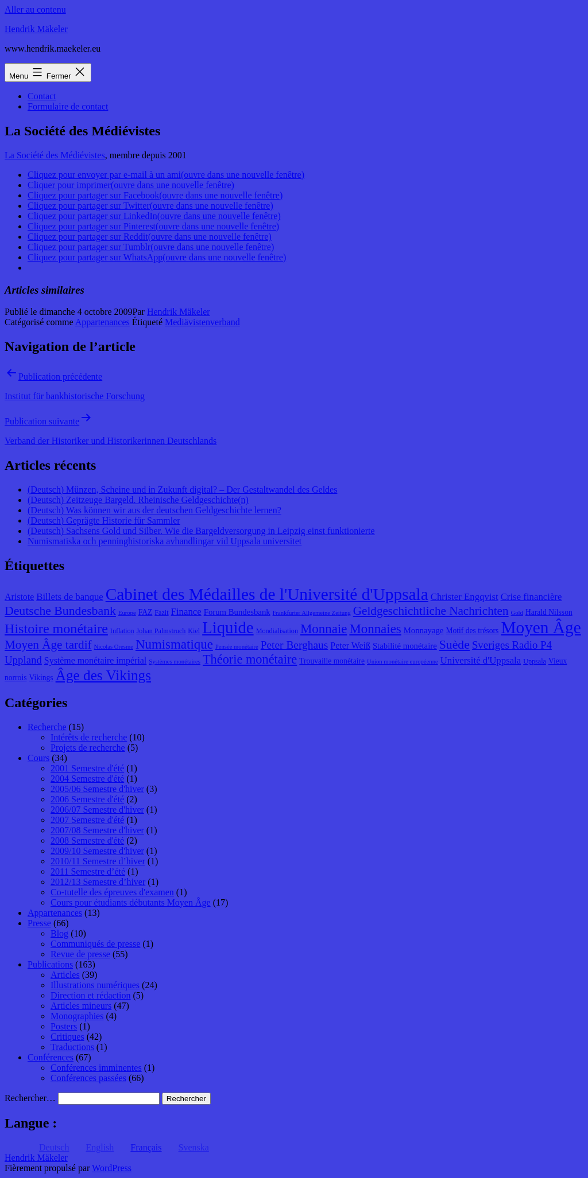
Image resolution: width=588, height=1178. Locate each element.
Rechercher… (30, 1098)
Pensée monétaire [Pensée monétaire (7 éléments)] (236, 646)
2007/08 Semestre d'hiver (97, 830)
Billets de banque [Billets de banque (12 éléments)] (69, 596)
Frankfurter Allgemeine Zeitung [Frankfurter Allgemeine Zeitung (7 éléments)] (312, 613)
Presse (39, 923)
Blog (59, 933)
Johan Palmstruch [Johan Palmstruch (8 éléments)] (161, 631)
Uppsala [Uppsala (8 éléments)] (534, 661)
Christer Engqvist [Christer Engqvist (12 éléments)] (464, 596)
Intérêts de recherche (89, 737)
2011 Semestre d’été (88, 871)
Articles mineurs (81, 1006)
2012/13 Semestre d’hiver (98, 882)
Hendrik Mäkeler (36, 29)
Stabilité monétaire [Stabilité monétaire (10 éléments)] (405, 645)
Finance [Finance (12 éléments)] (186, 611)
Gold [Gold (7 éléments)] (517, 613)
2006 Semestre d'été (87, 799)
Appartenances (102, 322)
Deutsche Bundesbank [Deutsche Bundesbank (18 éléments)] (60, 611)
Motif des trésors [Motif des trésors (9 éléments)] (472, 630)
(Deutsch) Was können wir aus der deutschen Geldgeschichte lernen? (154, 510)
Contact (42, 96)
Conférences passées (88, 1078)
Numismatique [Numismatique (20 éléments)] (174, 644)
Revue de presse (80, 954)
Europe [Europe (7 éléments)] (127, 613)
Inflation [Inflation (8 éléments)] (122, 631)
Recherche (47, 727)
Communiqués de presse (95, 944)
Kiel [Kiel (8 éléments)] (194, 631)
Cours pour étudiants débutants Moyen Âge (131, 902)
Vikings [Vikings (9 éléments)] (41, 677)
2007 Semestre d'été (87, 820)
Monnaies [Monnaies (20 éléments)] (375, 629)
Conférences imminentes (96, 1067)
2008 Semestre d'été (87, 840)
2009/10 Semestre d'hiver (97, 851)
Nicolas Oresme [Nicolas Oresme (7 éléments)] (113, 646)
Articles (65, 975)
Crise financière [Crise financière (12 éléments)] (531, 596)
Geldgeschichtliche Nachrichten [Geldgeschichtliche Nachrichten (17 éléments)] (431, 611)
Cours (38, 758)
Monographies (77, 1016)
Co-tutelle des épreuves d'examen (112, 892)
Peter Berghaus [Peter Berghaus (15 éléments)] (294, 645)
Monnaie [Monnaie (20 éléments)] (323, 629)
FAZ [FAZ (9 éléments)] (145, 612)
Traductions (72, 1047)
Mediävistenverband (202, 322)
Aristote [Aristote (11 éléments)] (19, 597)
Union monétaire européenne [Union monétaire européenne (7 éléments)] (402, 661)
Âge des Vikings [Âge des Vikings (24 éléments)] (103, 675)
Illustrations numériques (95, 985)
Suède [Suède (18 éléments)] (454, 645)
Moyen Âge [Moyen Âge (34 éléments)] (541, 627)
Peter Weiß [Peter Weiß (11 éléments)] (350, 645)
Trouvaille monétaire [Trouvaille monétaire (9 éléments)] (332, 661)
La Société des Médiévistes (55, 155)
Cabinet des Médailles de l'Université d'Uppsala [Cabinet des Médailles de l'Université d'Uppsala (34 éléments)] (267, 594)
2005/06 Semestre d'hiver (97, 789)
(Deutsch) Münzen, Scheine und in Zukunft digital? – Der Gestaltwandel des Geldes (182, 489)
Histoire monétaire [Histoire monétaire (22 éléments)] (56, 628)
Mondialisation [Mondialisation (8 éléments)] (277, 631)
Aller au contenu (35, 9)
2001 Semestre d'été (87, 768)
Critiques (67, 1037)
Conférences (51, 1057)
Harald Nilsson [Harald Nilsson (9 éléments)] (548, 612)
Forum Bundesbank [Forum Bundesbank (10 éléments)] (237, 612)
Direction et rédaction (91, 995)
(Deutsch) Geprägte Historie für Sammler (104, 520)
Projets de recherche (88, 747)
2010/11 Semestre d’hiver (98, 861)
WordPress (111, 1168)
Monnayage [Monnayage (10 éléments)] (424, 630)
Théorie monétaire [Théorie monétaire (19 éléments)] (250, 659)
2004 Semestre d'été (87, 778)
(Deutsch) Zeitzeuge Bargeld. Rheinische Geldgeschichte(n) (138, 500)
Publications (50, 964)
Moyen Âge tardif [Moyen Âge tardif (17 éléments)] (48, 645)
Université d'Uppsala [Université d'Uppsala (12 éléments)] (480, 660)
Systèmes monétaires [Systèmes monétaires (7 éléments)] (174, 661)
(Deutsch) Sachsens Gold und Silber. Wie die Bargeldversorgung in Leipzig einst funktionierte (201, 531)
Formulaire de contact (68, 106)
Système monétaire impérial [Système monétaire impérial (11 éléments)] (95, 660)
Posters (64, 1026)
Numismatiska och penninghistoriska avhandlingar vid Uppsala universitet (164, 541)
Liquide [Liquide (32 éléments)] (227, 627)
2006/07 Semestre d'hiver (97, 809)
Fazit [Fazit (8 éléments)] (161, 612)
